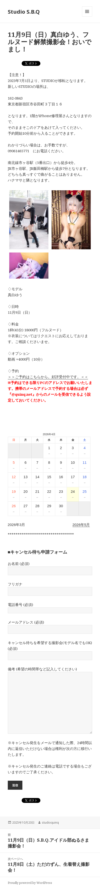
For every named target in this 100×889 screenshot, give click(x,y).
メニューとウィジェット (87, 16)
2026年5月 (81, 525)
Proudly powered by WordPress (30, 883)
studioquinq (50, 822)
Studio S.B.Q (24, 11)
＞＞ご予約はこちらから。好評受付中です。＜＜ (48, 376)
